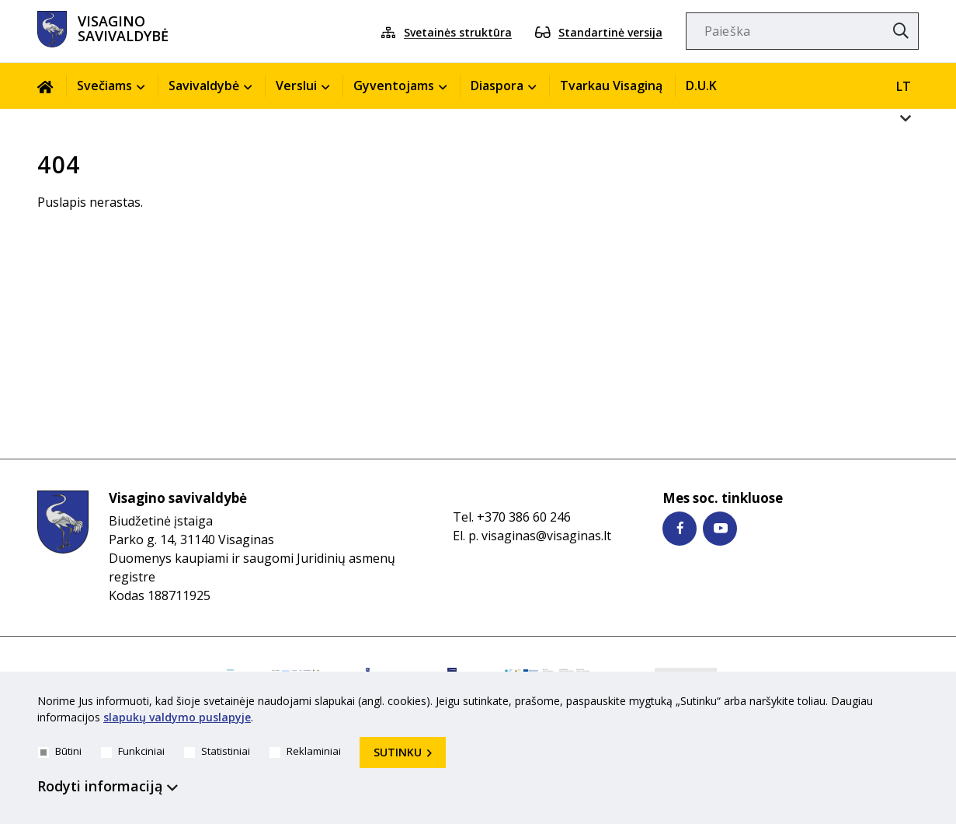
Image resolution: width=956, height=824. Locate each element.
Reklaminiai (305, 751)
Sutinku (398, 752)
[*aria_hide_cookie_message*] (914, 704)
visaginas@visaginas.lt (546, 535)
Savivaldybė (204, 85)
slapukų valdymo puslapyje (177, 717)
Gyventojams (393, 85)
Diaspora (497, 85)
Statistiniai (217, 751)
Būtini (60, 751)
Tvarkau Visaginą (611, 85)
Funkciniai (133, 751)
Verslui (296, 85)
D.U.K (701, 85)
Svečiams (104, 85)
